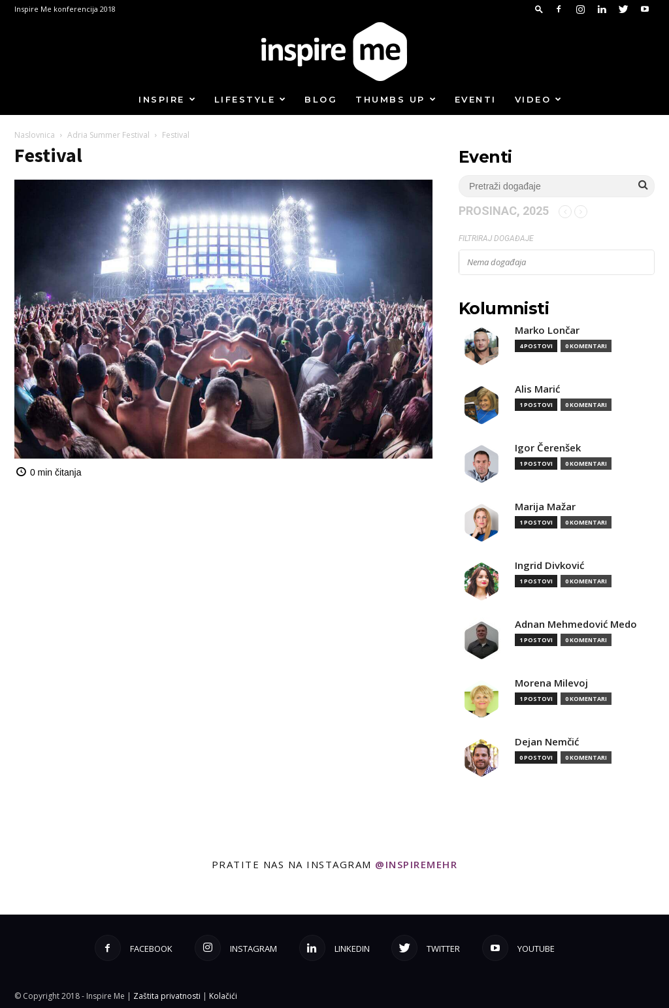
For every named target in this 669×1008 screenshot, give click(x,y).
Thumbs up (396, 99)
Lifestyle (250, 99)
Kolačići (223, 995)
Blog (320, 99)
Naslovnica (34, 134)
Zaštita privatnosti (167, 995)
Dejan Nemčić (547, 742)
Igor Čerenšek (548, 448)
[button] (539, 9)
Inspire (168, 99)
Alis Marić (537, 389)
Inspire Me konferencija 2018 (65, 9)
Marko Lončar (547, 330)
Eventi (476, 99)
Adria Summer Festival (108, 134)
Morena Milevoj (551, 683)
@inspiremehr (416, 864)
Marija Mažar (545, 506)
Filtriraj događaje (496, 238)
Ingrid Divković (549, 565)
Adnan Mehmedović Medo (576, 624)
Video (539, 99)
